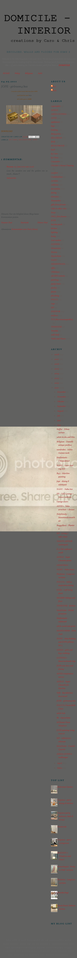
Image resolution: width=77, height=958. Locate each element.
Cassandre (55, 161)
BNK (53, 141)
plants (53, 291)
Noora (10, 166)
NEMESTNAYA (58, 264)
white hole (61, 713)
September (61, 406)
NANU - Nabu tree (65, 489)
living (53, 236)
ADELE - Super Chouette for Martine (63, 685)
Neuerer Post (6, 222)
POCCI (54, 299)
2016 (57, 364)
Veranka (54, 330)
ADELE (54, 110)
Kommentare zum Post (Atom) (25, 229)
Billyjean (29, 73)
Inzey (53, 212)
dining (54, 192)
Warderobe (62, 826)
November (61, 396)
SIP (52, 307)
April (59, 763)
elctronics (55, 196)
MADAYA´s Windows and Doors (64, 856)
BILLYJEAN (56, 138)
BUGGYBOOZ (57, 145)
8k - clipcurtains (63, 717)
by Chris (54, 157)
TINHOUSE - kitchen (66, 605)
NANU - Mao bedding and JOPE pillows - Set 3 (66, 642)
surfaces (54, 315)
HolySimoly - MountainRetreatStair (66, 518)
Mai (59, 425)
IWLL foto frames (58, 216)
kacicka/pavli (56, 224)
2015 (56, 368)
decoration (25, 140)
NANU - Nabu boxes (65, 569)
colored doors (62, 565)
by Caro (13, 140)
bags (53, 126)
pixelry (54, 287)
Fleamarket (56, 200)
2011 (56, 387)
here (30, 95)
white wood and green (66, 626)
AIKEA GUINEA (58, 114)
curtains (54, 181)
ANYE (54, 118)
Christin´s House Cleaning (62, 165)
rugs (53, 303)
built (53, 149)
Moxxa (54, 252)
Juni (59, 420)
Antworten (11, 178)
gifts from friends (58, 204)
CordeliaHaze (57, 177)
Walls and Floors (58, 338)
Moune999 (56, 248)
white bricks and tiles (66, 437)
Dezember (61, 392)
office (53, 268)
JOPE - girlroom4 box (66, 700)
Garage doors (62, 501)
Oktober (61, 401)
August (60, 411)
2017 (56, 359)
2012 (56, 383)
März (60, 768)
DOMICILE (64, 65)
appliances (55, 122)
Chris (54, 90)
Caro (54, 86)
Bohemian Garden (65, 787)
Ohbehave (55, 272)
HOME (6, 73)
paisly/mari (56, 283)
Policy (17, 73)
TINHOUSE (56, 326)
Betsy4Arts (56, 134)
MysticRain (56, 256)
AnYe (40, 73)
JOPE (35, 140)
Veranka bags (63, 892)
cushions (54, 184)
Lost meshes (56, 240)
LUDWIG (55, 244)
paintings (55, 280)
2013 (56, 378)
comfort (54, 173)
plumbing (55, 295)
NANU (54, 260)
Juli (59, 415)
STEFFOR (55, 311)
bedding (54, 130)
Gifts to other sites (58, 208)
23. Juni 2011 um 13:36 (24, 166)
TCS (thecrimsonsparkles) (62, 319)
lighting (54, 232)
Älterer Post (42, 222)
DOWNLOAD (6, 131)
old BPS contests (58, 276)
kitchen (54, 228)
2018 (56, 354)
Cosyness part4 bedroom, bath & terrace (65, 816)
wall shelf (55, 334)
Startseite (25, 222)
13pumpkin (56, 106)
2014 (57, 373)
